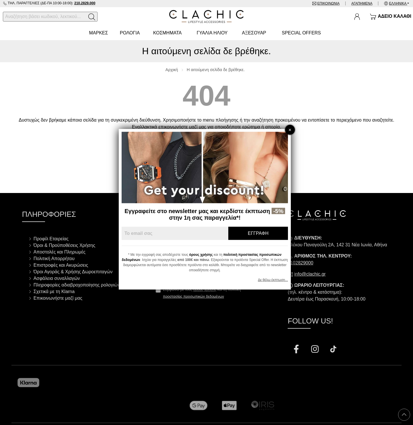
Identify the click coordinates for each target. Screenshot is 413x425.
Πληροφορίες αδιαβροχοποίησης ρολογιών (77, 284)
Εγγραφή (260, 233)
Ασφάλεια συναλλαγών (57, 278)
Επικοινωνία (328, 3)
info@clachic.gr (310, 274)
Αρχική (171, 69)
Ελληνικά (398, 3)
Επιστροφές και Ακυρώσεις (61, 265)
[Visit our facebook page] (297, 349)
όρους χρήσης (203, 254)
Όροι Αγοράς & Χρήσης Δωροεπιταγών (73, 271)
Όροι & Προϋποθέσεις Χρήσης (64, 245)
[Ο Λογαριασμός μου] (357, 16)
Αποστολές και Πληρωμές (59, 251)
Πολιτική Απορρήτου (54, 258)
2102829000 (300, 262)
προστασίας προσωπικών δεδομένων (193, 296)
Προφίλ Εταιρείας (51, 238)
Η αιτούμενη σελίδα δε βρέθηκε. (216, 69)
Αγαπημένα (362, 3)
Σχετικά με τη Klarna (54, 291)
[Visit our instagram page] (315, 349)
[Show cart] (390, 16)
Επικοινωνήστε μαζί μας (58, 298)
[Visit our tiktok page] (333, 349)
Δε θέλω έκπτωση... (275, 280)
